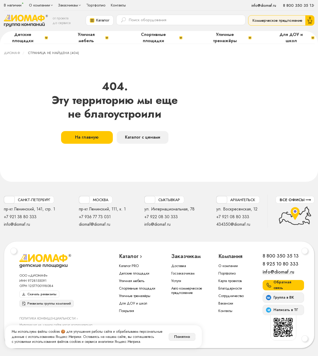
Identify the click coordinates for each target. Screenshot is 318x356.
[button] (100, 20)
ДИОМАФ (12, 52)
